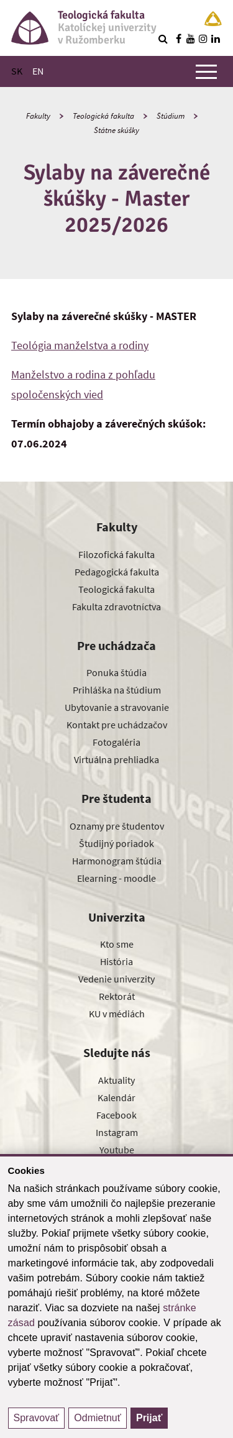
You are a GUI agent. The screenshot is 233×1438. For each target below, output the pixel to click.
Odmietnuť (97, 1418)
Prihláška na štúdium (117, 690)
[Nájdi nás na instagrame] (203, 38)
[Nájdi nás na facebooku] (178, 38)
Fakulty (38, 116)
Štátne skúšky (116, 130)
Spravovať (37, 1418)
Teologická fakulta (103, 116)
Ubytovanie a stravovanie (117, 707)
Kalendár (116, 1097)
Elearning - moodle (116, 878)
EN (37, 71)
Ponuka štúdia (116, 672)
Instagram (117, 1132)
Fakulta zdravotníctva (116, 606)
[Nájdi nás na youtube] (191, 38)
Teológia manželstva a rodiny (79, 345)
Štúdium (171, 116)
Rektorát (117, 996)
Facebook (116, 1115)
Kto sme (117, 944)
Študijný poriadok (116, 843)
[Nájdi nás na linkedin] (215, 38)
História (116, 961)
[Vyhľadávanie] (163, 38)
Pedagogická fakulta (117, 572)
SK (16, 71)
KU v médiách (117, 1013)
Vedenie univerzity (116, 979)
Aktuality (116, 1080)
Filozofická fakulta (116, 554)
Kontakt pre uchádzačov (116, 724)
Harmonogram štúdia (117, 860)
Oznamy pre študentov (117, 826)
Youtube (116, 1149)
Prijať (149, 1418)
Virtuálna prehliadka (116, 759)
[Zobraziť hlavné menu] (206, 71)
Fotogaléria (116, 742)
